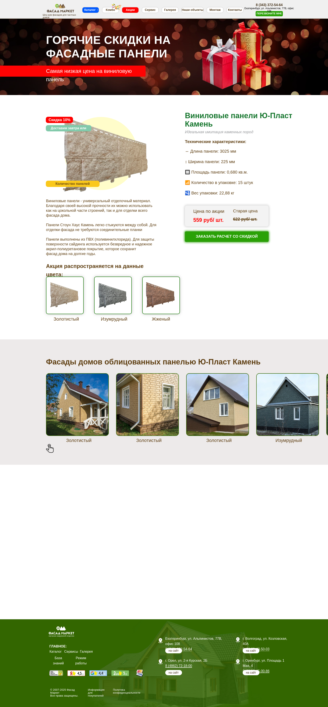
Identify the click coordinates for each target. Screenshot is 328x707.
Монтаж (214, 9)
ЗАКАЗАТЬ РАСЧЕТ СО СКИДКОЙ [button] (227, 236)
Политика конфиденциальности (126, 691)
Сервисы (71, 651)
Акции (130, 9)
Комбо (110, 9)
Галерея (170, 9)
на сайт (251, 672)
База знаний (58, 660)
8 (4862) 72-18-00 (178, 666)
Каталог (90, 9)
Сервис (150, 9)
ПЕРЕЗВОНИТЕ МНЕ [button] (269, 13)
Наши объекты (192, 9)
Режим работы (81, 660)
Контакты (235, 9)
